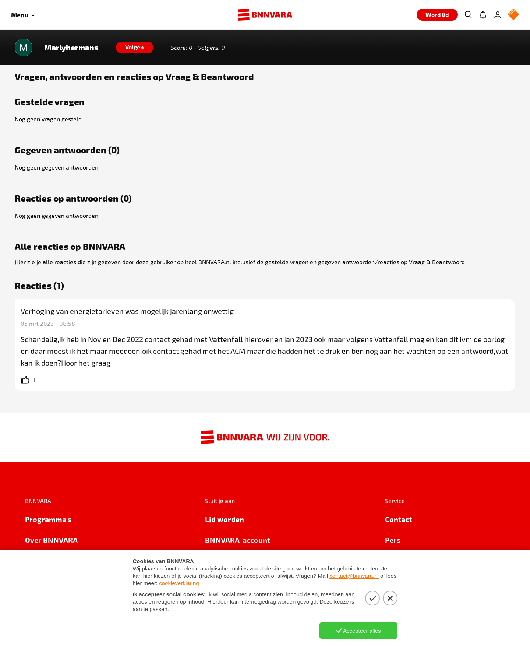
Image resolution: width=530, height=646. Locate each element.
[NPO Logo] (513, 15)
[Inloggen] (497, 14)
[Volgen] (134, 47)
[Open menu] (23, 15)
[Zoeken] (468, 14)
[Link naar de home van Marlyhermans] (23, 47)
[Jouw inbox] (482, 15)
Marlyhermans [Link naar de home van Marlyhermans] (71, 47)
